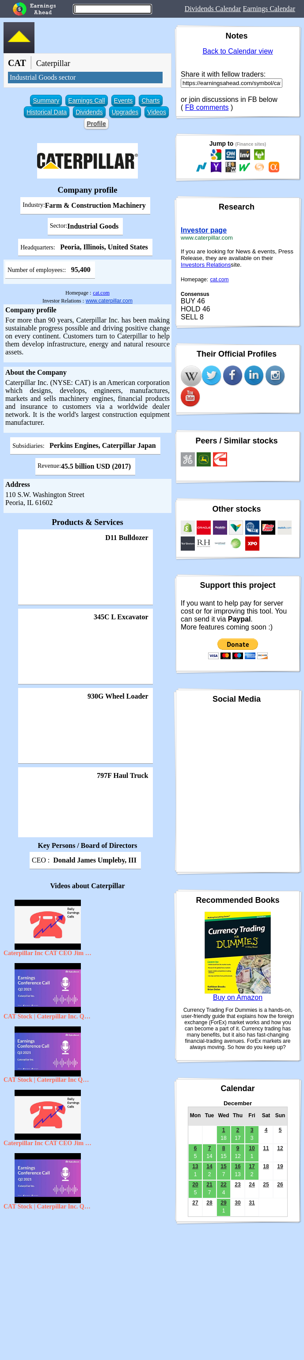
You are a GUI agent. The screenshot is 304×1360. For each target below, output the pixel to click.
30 (237, 1203)
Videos (156, 112)
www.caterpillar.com (109, 301)
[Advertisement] (87, 1278)
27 (195, 1203)
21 (209, 1184)
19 (280, 1166)
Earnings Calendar (269, 8)
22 (223, 1184)
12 (280, 1148)
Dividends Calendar (213, 8)
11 (266, 1148)
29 (223, 1203)
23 (237, 1184)
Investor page (204, 230)
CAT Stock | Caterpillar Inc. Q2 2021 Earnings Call (48, 1016)
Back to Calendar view (237, 51)
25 (266, 1184)
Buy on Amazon (237, 997)
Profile (96, 123)
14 (209, 1166)
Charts (150, 100)
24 (252, 1184)
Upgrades (125, 112)
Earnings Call (86, 100)
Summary (46, 100)
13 (195, 1166)
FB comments (207, 107)
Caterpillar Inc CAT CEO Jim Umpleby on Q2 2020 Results (48, 953)
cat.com (101, 293)
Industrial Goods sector (43, 77)
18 (266, 1166)
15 (223, 1166)
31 (252, 1203)
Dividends (89, 112)
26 (280, 1184)
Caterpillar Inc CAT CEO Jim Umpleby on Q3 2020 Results (48, 1143)
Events (123, 100)
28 (209, 1203)
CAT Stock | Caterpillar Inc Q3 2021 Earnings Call (48, 1079)
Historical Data (47, 112)
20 (195, 1184)
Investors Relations (206, 264)
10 (252, 1148)
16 (237, 1166)
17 (252, 1166)
